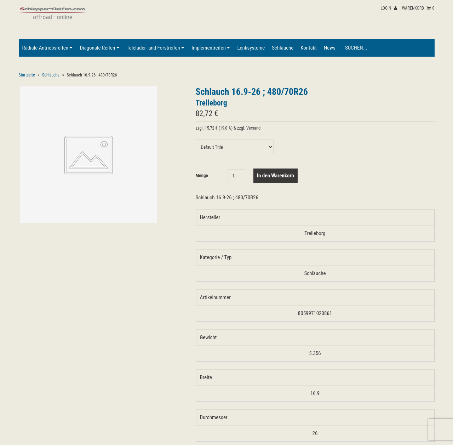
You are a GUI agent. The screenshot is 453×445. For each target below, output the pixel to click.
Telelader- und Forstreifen (155, 48)
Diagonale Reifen (99, 48)
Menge (202, 175)
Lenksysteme (251, 48)
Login (388, 8)
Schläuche (282, 48)
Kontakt (308, 48)
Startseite (27, 75)
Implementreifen (210, 48)
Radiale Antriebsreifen (47, 48)
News (330, 48)
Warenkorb (418, 8)
